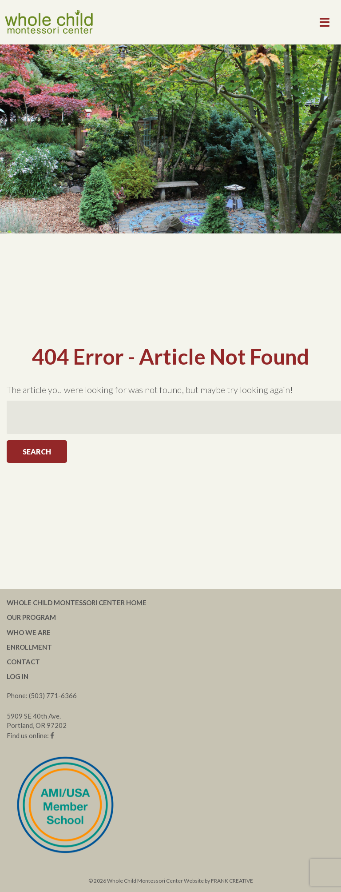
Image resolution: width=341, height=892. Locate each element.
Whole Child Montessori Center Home (77, 603)
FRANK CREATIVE (232, 880)
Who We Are (29, 632)
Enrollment (29, 647)
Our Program (31, 617)
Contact (23, 662)
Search (37, 451)
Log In (17, 676)
